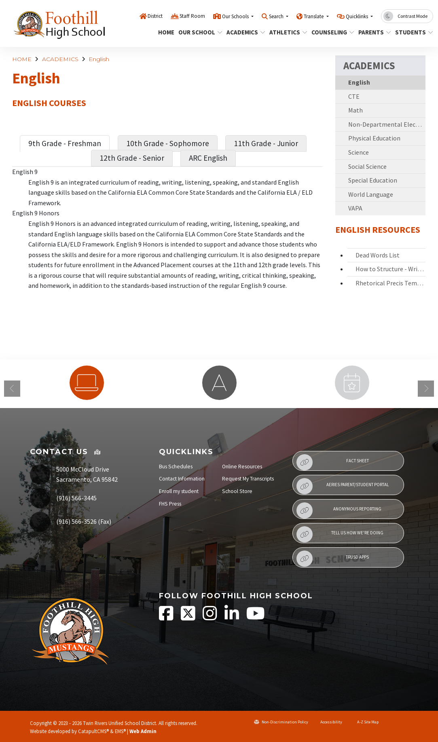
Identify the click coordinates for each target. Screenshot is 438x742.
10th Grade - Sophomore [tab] (167, 143)
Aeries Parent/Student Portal (342, 486)
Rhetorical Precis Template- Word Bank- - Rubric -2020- (390, 283)
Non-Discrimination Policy (281, 722)
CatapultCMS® (93, 731)
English (99, 59)
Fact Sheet (332, 462)
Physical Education (374, 138)
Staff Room (192, 16)
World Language (370, 194)
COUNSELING (330, 32)
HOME (165, 32)
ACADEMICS (243, 32)
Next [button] (426, 389)
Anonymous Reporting (339, 510)
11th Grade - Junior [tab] (266, 143)
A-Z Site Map (364, 722)
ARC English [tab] (208, 158)
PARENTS (372, 32)
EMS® (120, 731)
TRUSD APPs (332, 559)
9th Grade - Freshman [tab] (64, 143)
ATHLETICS (286, 32)
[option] (86, 383)
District (155, 16)
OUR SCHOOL (198, 32)
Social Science (367, 166)
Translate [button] (314, 16)
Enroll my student (179, 491)
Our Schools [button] (236, 16)
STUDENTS (412, 32)
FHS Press (170, 503)
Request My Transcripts (248, 478)
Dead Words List (377, 255)
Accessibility (328, 722)
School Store (237, 491)
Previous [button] (12, 389)
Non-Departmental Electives (387, 124)
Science (358, 152)
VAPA (355, 208)
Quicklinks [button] (357, 16)
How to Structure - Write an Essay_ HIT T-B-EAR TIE (390, 269)
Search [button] (277, 16)
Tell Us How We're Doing (340, 534)
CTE (354, 96)
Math (355, 110)
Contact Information (182, 478)
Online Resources (242, 466)
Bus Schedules (176, 466)
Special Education (372, 180)
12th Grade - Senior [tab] (131, 158)
